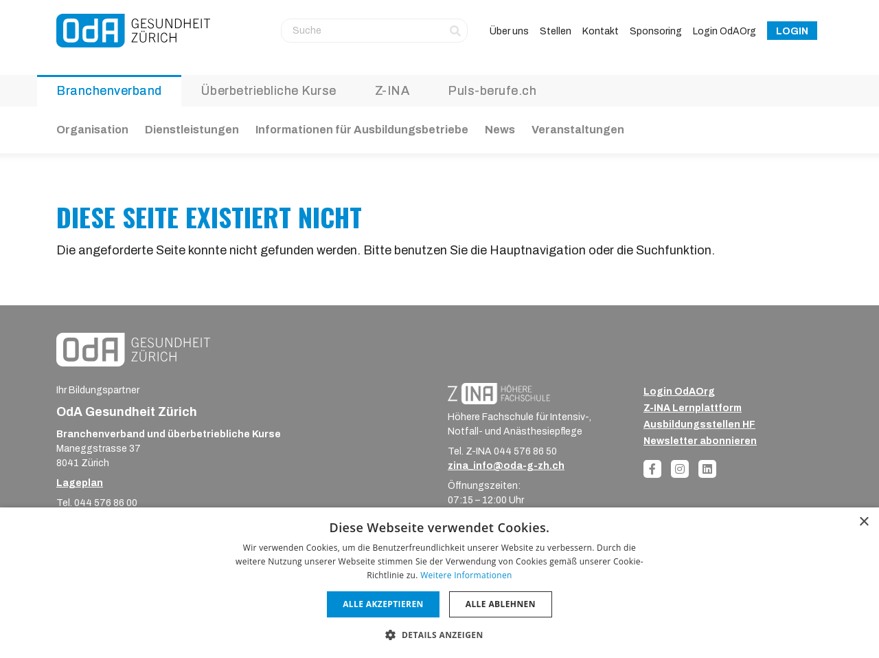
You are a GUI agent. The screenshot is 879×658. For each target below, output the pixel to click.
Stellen (555, 31)
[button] (439, 634)
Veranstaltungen (578, 129)
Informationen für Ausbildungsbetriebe (361, 129)
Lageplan (79, 483)
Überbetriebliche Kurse (268, 91)
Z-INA (392, 91)
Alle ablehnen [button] (501, 604)
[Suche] (374, 30)
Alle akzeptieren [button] (383, 604)
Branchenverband (109, 91)
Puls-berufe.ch (492, 91)
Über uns (509, 31)
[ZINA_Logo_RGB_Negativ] (499, 393)
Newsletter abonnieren (700, 441)
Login (792, 31)
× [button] (863, 522)
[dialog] (439, 582)
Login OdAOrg (724, 31)
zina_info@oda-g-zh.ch (506, 466)
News (500, 129)
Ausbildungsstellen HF (699, 424)
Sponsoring (656, 31)
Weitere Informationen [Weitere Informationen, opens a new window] (466, 575)
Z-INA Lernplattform (692, 408)
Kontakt (600, 31)
